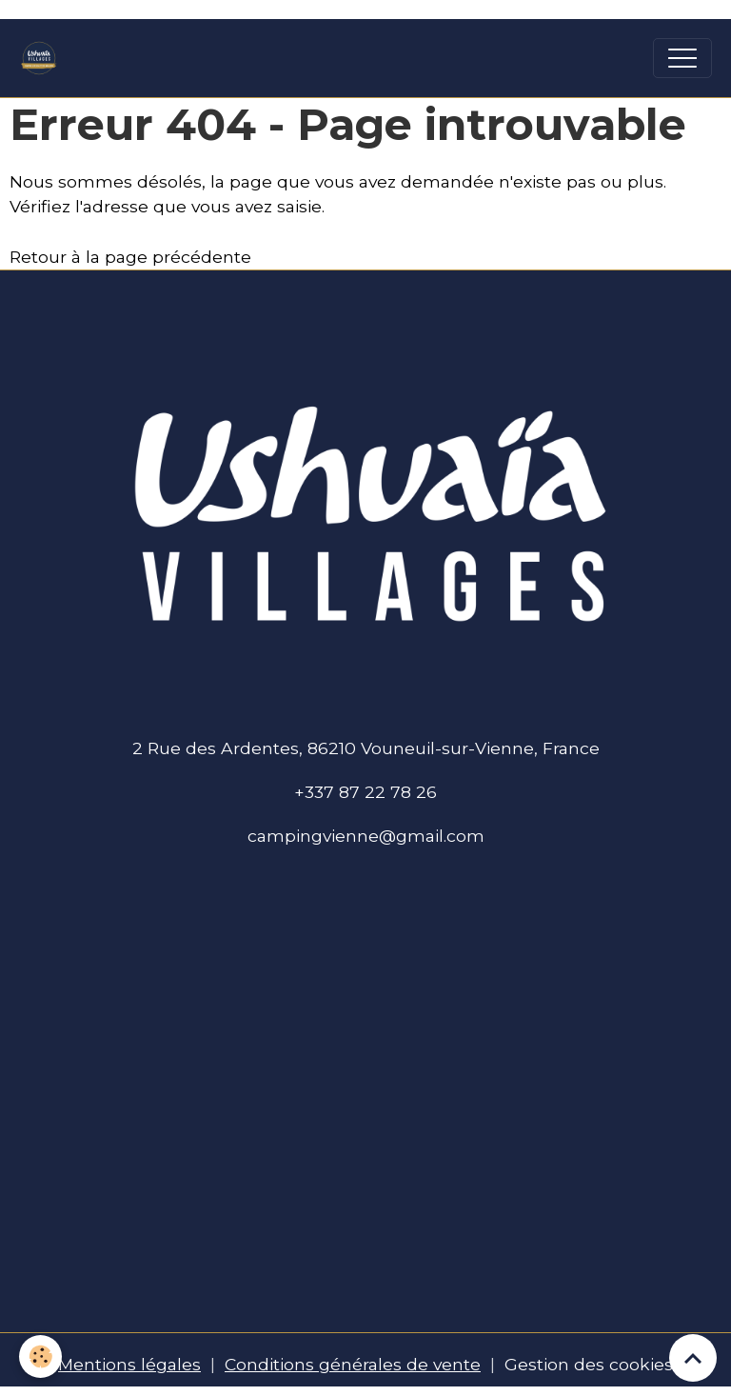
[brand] (44, 58)
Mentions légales (129, 1364)
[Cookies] (40, 1356)
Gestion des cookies (588, 1364)
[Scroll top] (693, 1358)
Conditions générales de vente (353, 1364)
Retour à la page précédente (130, 257)
